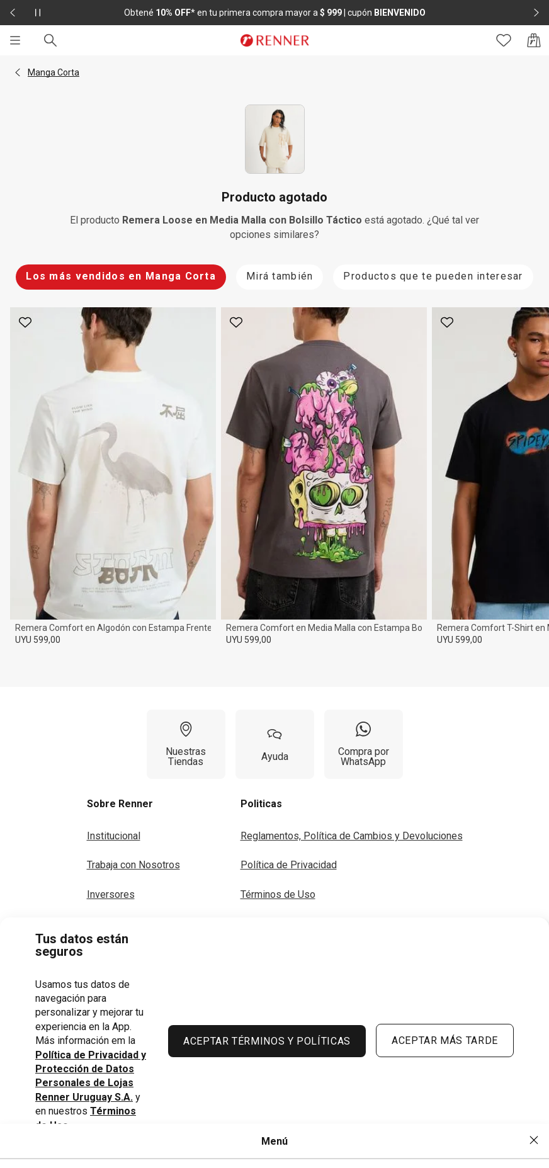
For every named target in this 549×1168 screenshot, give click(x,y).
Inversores (111, 894)
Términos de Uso (278, 894)
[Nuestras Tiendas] (186, 744)
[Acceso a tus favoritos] (504, 40)
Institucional (113, 836)
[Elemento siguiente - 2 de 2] (536, 12)
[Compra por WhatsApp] (363, 744)
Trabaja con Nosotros (133, 865)
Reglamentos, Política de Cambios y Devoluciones (352, 836)
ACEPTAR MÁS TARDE (445, 1040)
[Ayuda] (274, 744)
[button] (18, 72)
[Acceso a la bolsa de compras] (534, 40)
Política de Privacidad (289, 865)
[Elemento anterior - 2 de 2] (12, 12)
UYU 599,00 (37, 640)
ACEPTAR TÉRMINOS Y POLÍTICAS (267, 1041)
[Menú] (15, 40)
